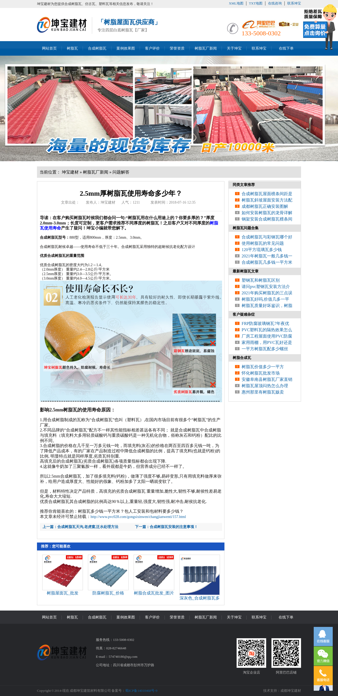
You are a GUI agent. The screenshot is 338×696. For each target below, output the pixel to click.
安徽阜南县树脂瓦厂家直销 (267, 379)
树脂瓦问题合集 (246, 228)
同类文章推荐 (244, 185)
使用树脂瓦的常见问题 (263, 243)
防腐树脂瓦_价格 (108, 593)
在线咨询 (275, 3)
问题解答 (120, 172)
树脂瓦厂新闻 (206, 48)
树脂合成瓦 (242, 358)
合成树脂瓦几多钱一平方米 (267, 262)
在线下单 (286, 48)
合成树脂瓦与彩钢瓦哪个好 (267, 237)
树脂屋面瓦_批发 (62, 593)
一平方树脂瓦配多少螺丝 (265, 349)
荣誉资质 (177, 48)
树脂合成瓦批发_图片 (154, 593)
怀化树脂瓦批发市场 (261, 373)
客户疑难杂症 (244, 314)
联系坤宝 (294, 3)
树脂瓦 (72, 48)
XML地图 (236, 3)
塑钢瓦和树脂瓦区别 (261, 280)
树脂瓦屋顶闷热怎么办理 (265, 385)
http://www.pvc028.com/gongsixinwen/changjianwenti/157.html (138, 517)
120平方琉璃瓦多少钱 (262, 249)
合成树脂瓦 (97, 48)
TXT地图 (255, 3)
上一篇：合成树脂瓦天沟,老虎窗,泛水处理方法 (80, 527)
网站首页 (49, 48)
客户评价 (152, 48)
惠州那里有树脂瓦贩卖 (263, 392)
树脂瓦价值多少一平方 (263, 366)
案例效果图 (125, 48)
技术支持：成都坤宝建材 (282, 691)
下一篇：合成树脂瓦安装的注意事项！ (166, 527)
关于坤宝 (234, 48)
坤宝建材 (70, 172)
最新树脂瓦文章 (246, 271)
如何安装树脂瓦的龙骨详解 (267, 212)
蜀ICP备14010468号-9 (141, 691)
